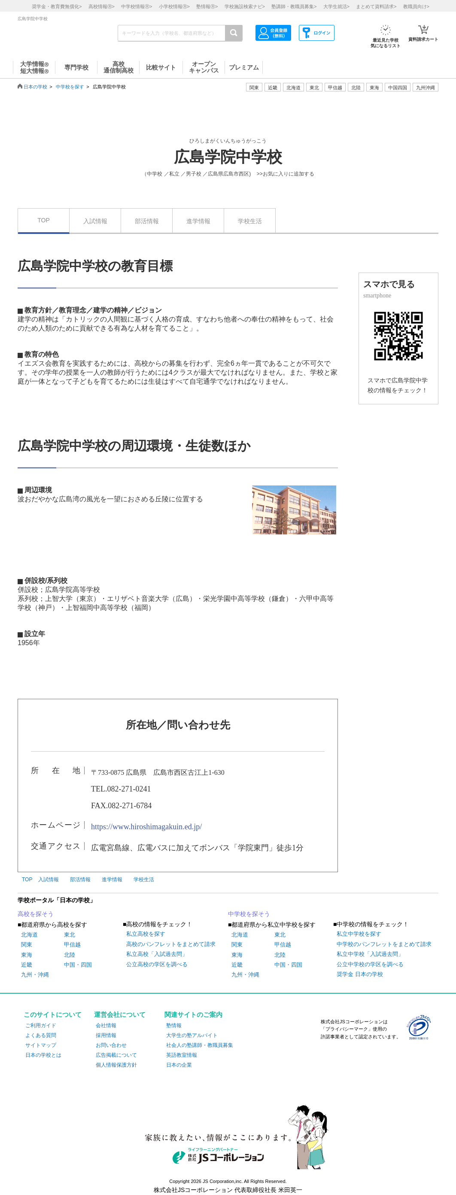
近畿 (26, 964)
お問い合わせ (111, 1045)
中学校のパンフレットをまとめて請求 (384, 944)
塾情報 (174, 1025)
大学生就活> (336, 6)
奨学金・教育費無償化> (57, 6)
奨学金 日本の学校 (360, 974)
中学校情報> (136, 6)
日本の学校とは (43, 1055)
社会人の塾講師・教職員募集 (199, 1045)
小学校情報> (174, 6)
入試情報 (95, 221)
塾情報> (207, 6)
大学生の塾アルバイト (192, 1035)
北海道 (293, 87)
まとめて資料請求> (376, 6)
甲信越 (72, 944)
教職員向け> (416, 6)
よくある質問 (40, 1035)
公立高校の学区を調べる (157, 964)
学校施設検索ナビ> (245, 6)
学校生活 (250, 221)
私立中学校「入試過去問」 (370, 954)
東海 (26, 955)
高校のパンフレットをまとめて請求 (171, 944)
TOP (43, 220)
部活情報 (147, 221)
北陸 (69, 955)
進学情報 (198, 221)
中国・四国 (78, 964)
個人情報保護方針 (116, 1065)
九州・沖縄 (35, 974)
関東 (26, 944)
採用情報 (106, 1035)
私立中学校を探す (359, 934)
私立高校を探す (145, 934)
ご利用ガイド (40, 1025)
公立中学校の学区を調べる (370, 964)
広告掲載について (116, 1055)
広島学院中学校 (228, 157)
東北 (69, 934)
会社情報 (106, 1025)
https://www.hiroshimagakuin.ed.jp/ (146, 826)
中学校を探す (70, 86)
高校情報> (101, 6)
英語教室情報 (181, 1055)
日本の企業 (179, 1065)
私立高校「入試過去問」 (157, 954)
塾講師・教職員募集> (293, 6)
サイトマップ (40, 1045)
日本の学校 (35, 86)
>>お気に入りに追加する (285, 174)
